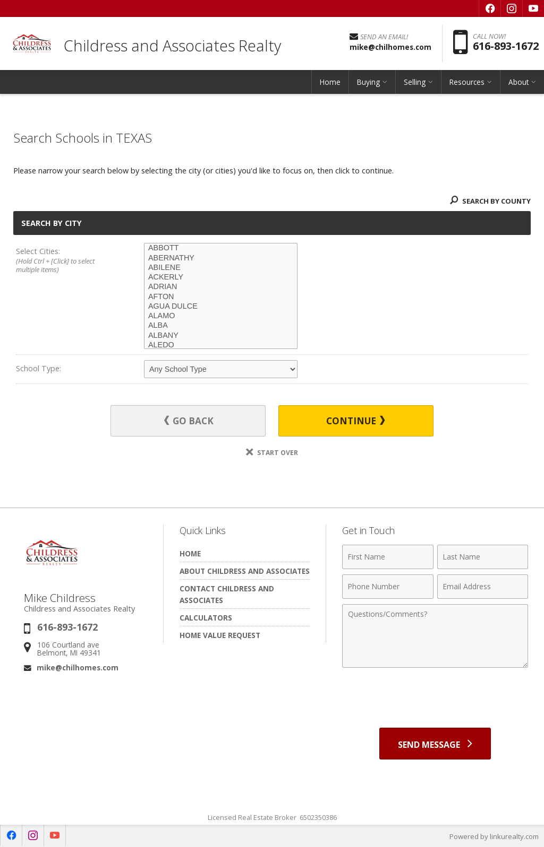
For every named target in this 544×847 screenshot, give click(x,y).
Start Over (272, 452)
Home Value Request (220, 635)
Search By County (490, 201)
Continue (355, 421)
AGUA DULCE (220, 306)
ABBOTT (220, 248)
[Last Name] (482, 557)
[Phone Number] (387, 586)
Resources (466, 82)
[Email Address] (482, 586)
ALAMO (220, 316)
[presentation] (435, 699)
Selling (415, 82)
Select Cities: (67, 260)
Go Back (189, 421)
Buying (368, 82)
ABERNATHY (220, 258)
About (518, 82)
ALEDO (220, 345)
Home (330, 82)
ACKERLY (220, 277)
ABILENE (220, 268)
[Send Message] (435, 743)
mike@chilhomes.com (77, 667)
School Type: (38, 368)
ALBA (220, 325)
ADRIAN (220, 287)
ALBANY (220, 335)
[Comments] (435, 636)
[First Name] (387, 557)
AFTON (220, 297)
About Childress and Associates (245, 571)
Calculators (206, 618)
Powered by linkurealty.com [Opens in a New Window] (494, 836)
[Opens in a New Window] (489, 8)
